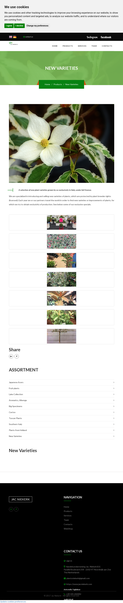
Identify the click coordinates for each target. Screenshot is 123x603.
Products (68, 46)
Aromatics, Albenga (18, 400)
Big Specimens (15, 406)
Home (54, 46)
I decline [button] (19, 26)
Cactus (12, 412)
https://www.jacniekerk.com (78, 584)
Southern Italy (15, 424)
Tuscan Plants (15, 418)
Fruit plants (14, 388)
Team (94, 46)
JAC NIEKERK (20, 499)
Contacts (107, 46)
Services (82, 46)
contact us (28, 37)
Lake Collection (16, 394)
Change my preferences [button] (37, 26)
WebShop (68, 528)
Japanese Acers (16, 382)
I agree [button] (9, 26)
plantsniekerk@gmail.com (77, 578)
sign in (68, 561)
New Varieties (15, 436)
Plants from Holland (18, 430)
